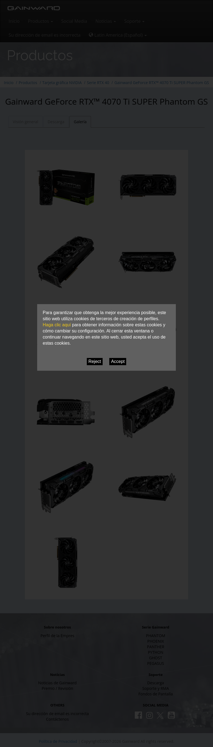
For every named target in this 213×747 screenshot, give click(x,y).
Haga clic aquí (57, 324)
